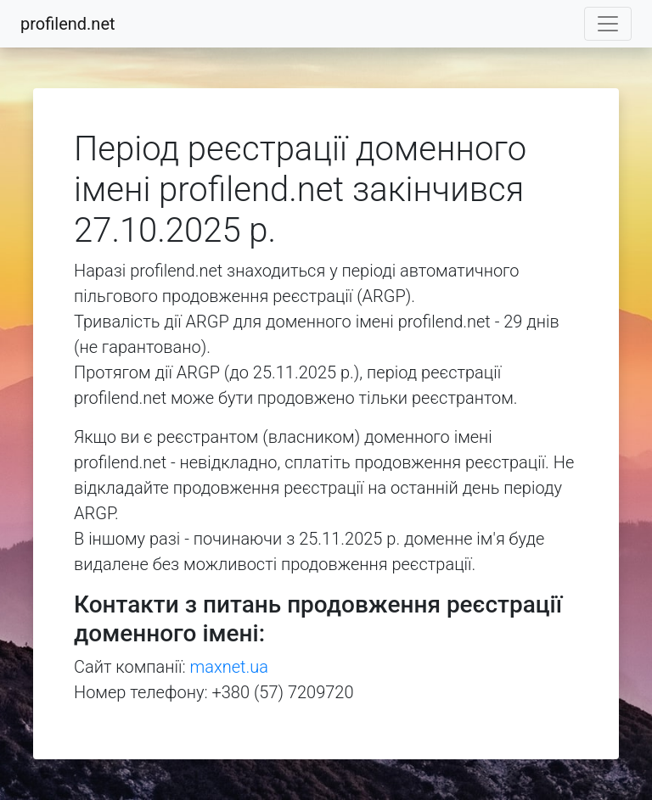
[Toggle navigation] (608, 24)
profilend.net (67, 24)
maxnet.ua (229, 667)
